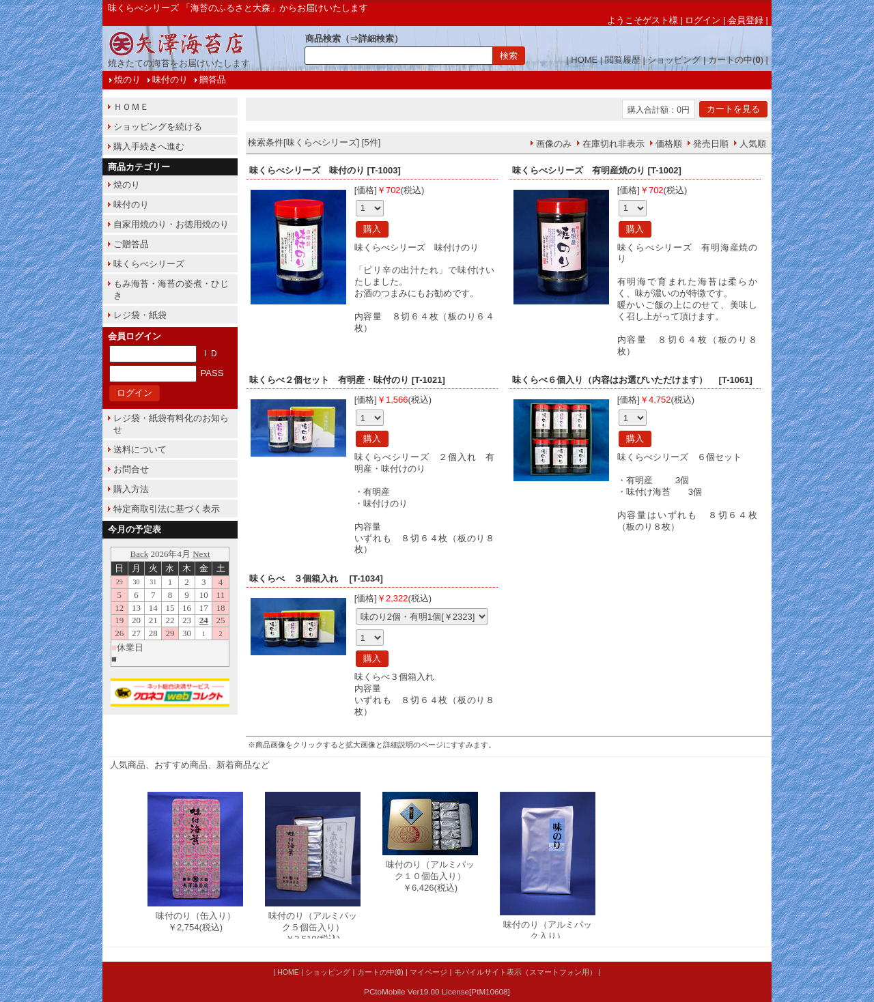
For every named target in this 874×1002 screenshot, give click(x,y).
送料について (140, 449)
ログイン (702, 20)
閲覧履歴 (622, 60)
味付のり (170, 79)
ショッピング (674, 60)
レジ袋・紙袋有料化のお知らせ (171, 424)
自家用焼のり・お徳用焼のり (171, 224)
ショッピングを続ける (157, 126)
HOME (584, 60)
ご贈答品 (131, 244)
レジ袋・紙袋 (140, 315)
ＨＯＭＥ (131, 107)
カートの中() (735, 60)
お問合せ (131, 469)
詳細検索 (376, 38)
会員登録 (745, 20)
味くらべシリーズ (148, 264)
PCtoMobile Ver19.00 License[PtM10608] (437, 991)
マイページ (428, 972)
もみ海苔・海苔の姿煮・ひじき (171, 289)
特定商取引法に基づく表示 (166, 509)
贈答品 (212, 79)
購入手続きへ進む (148, 146)
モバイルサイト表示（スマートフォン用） (525, 972)
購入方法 (131, 489)
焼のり (127, 79)
